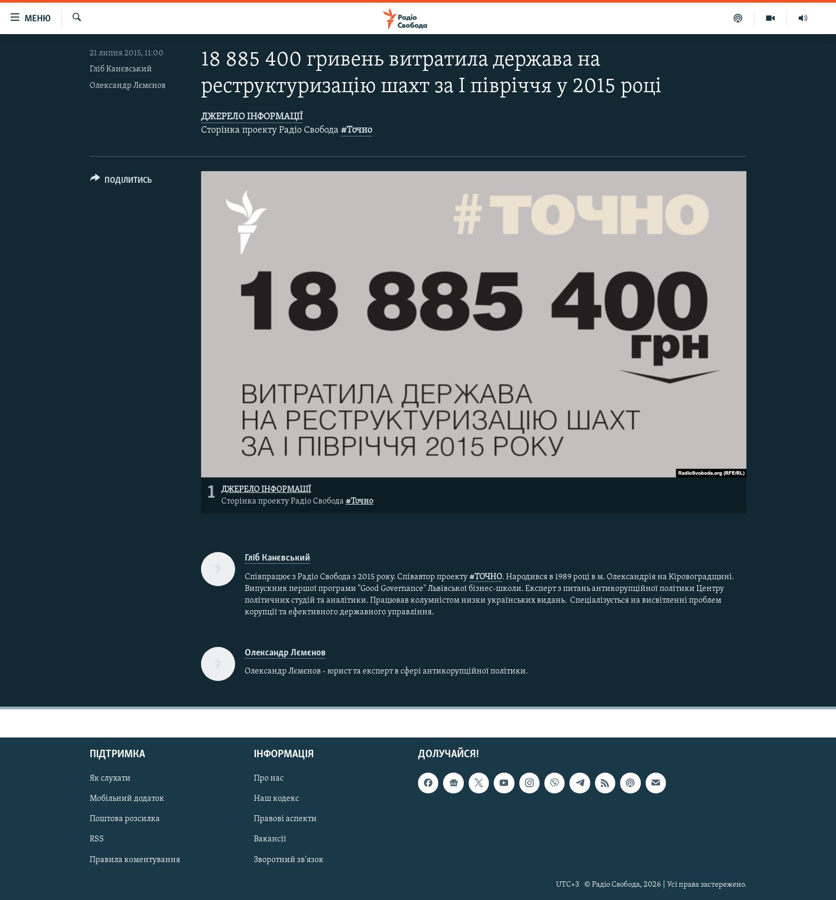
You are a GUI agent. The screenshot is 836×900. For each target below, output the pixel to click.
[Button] (121, 182)
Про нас (269, 778)
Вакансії (270, 839)
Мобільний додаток (127, 798)
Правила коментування (135, 859)
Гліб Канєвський (121, 69)
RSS (97, 839)
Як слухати (110, 778)
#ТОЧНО (485, 577)
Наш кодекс (276, 798)
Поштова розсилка (125, 819)
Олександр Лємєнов (128, 86)
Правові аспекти (285, 819)
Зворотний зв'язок (289, 859)
